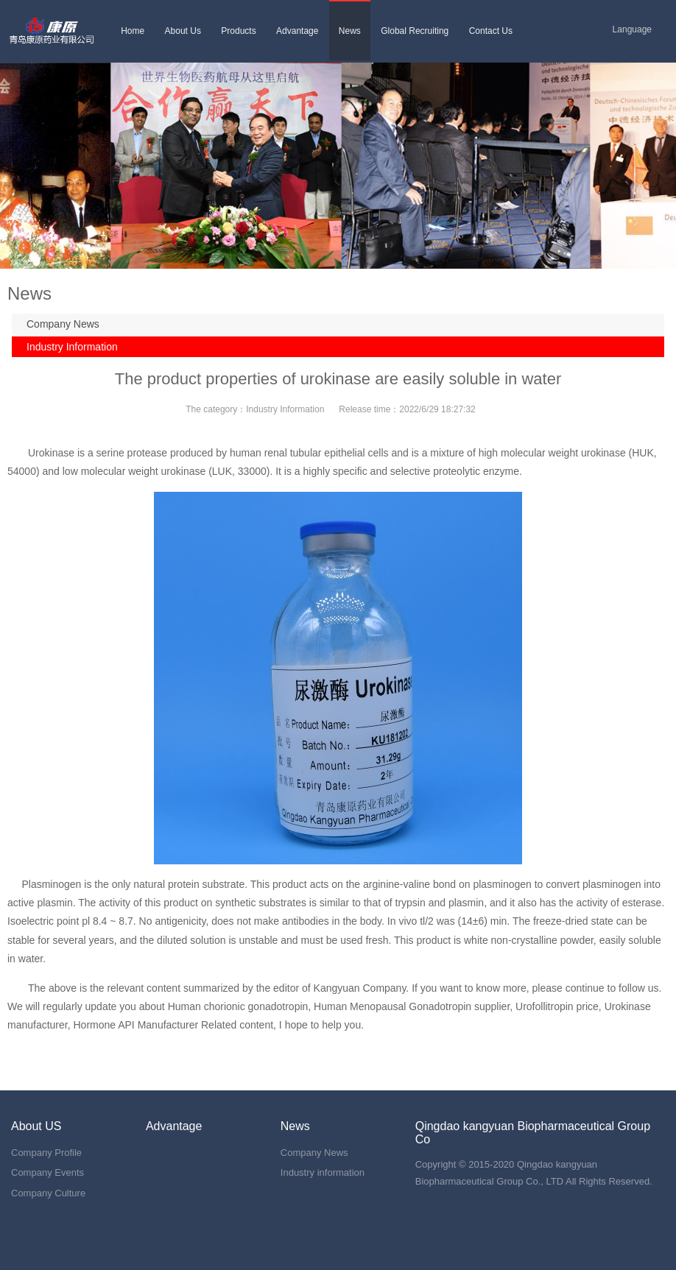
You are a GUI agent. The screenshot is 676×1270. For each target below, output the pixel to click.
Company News (63, 324)
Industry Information (72, 347)
